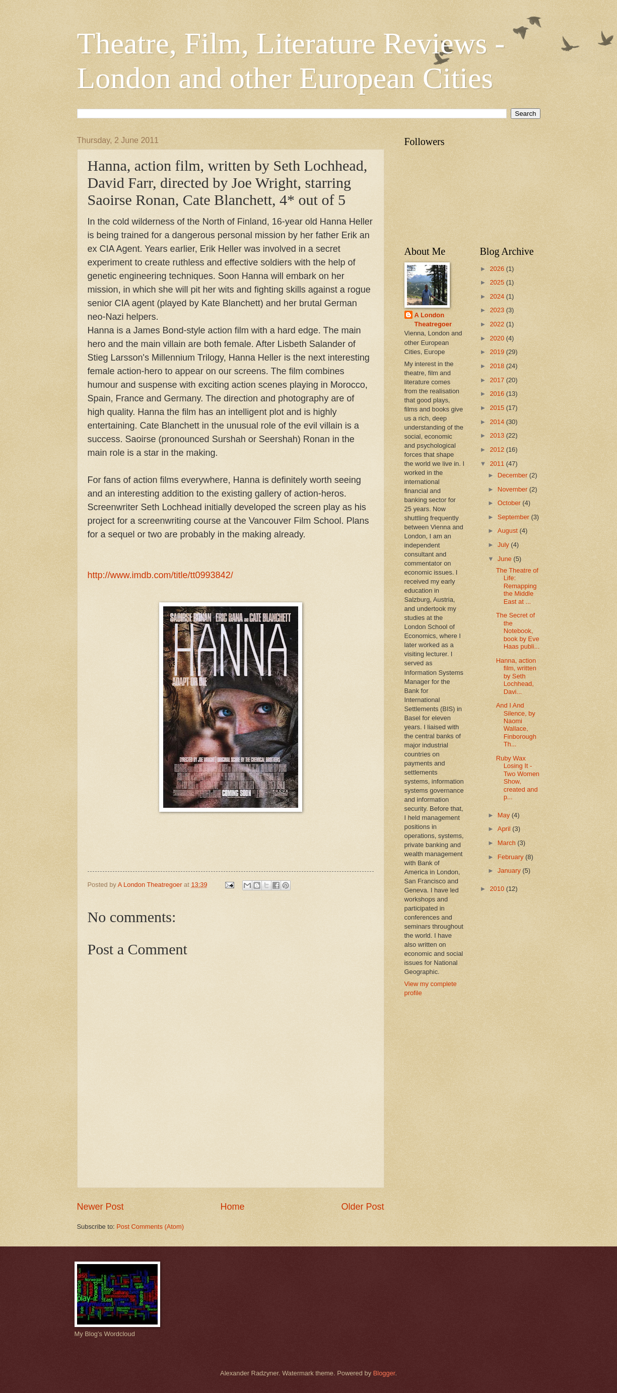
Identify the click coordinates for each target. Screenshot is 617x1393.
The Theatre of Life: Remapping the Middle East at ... (517, 586)
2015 (498, 407)
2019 (498, 352)
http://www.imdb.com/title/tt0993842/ (160, 575)
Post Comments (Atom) (150, 1226)
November (513, 489)
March (507, 843)
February (511, 857)
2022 (498, 324)
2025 (498, 282)
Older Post (362, 1207)
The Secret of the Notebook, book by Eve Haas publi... (518, 630)
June (506, 559)
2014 (498, 422)
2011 (498, 463)
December (513, 475)
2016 (498, 393)
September (514, 517)
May (505, 815)
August (509, 530)
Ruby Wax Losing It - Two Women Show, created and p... (517, 777)
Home (232, 1207)
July (504, 544)
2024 (498, 296)
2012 (498, 449)
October (510, 503)
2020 (498, 338)
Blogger (384, 1373)
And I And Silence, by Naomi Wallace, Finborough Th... (516, 725)
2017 (498, 380)
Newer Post (100, 1207)
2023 (498, 310)
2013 (498, 435)
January (510, 870)
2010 (498, 888)
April (505, 828)
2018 (498, 366)
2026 (498, 268)
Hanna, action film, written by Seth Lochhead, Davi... (516, 676)
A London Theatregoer (433, 319)
